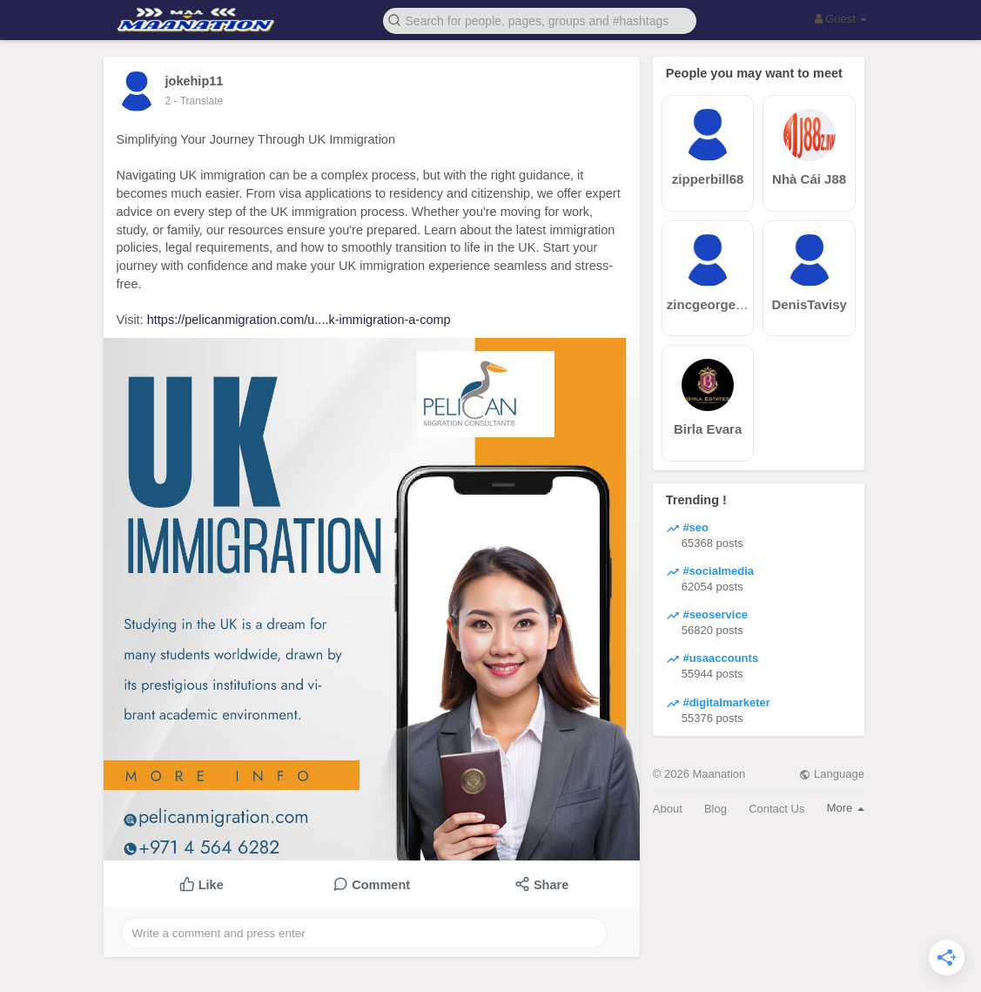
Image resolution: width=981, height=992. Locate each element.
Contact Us (776, 808)
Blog (715, 808)
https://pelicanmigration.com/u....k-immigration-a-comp (299, 320)
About (667, 808)
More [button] (845, 807)
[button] (539, 19)
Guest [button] (841, 18)
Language (831, 773)
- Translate (199, 101)
